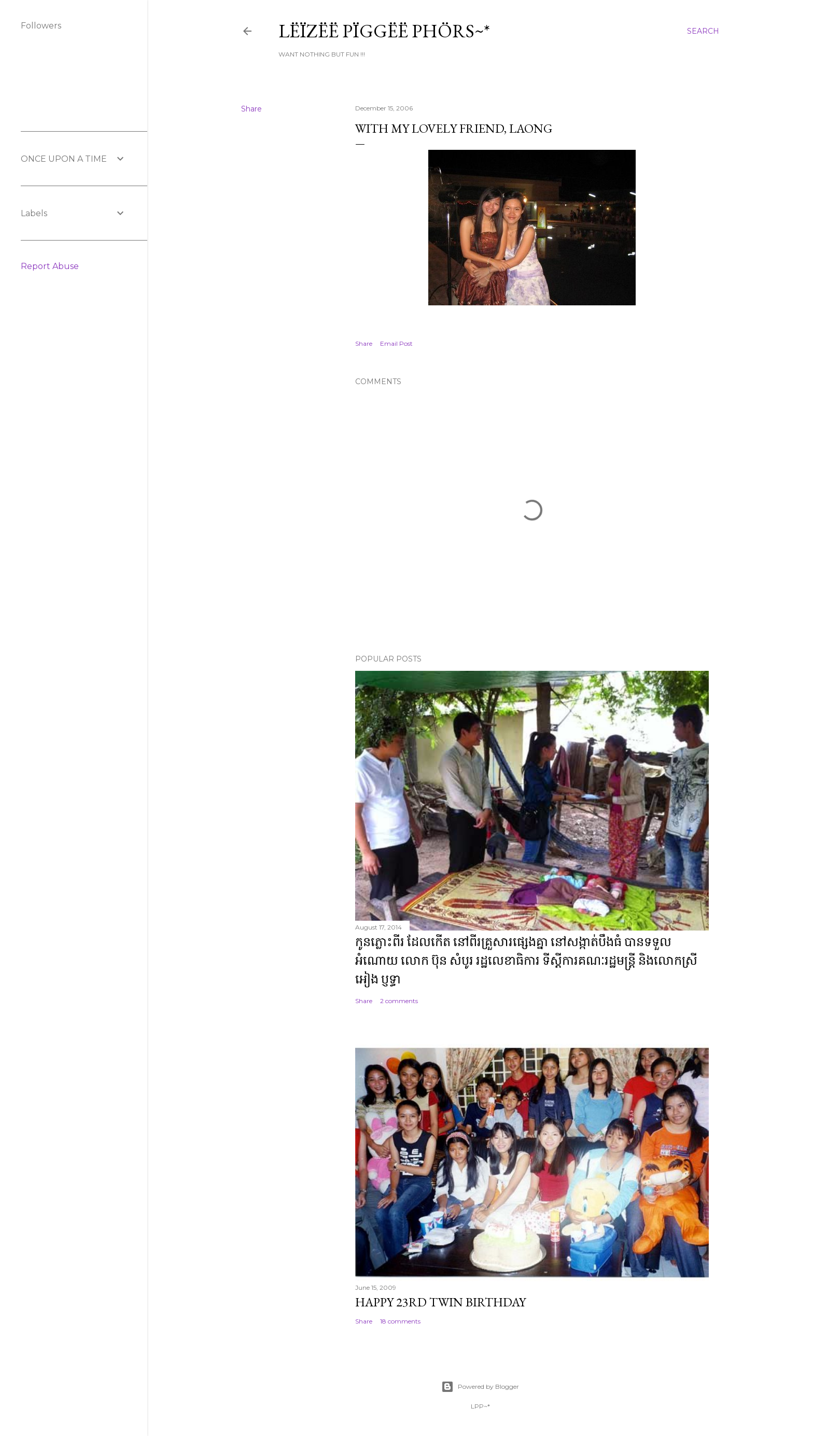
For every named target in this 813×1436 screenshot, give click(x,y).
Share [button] (251, 109)
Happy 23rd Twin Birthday (440, 1302)
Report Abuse (50, 266)
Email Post (396, 343)
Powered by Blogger (480, 1387)
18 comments (400, 1321)
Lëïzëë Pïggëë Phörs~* (384, 31)
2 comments (399, 1001)
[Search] (703, 31)
